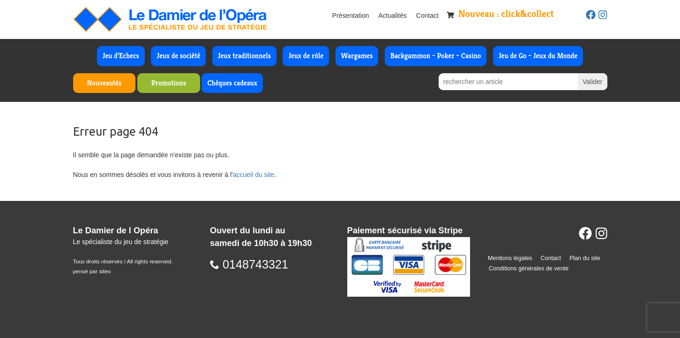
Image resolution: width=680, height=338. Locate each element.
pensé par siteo (92, 271)
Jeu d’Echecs (121, 55)
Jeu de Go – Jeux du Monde (538, 55)
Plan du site (584, 258)
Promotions (168, 82)
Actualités (392, 15)
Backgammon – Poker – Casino (435, 55)
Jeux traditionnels (244, 55)
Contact (427, 15)
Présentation (350, 15)
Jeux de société (178, 55)
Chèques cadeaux (232, 82)
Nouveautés (104, 82)
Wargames (357, 55)
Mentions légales (510, 258)
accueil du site (254, 174)
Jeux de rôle (305, 55)
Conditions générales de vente (528, 268)
